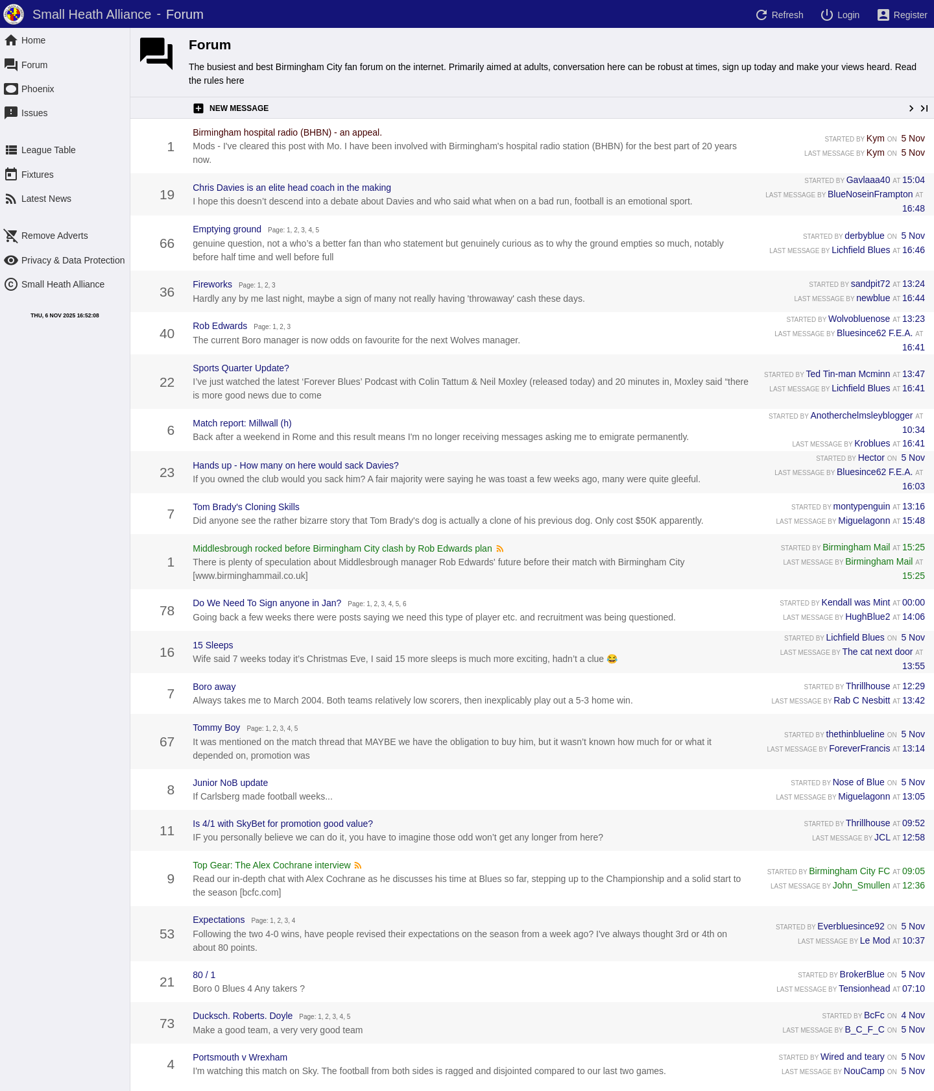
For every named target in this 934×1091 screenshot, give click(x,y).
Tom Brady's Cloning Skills (246, 507)
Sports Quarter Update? (241, 368)
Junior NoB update (230, 783)
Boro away (214, 686)
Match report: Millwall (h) (242, 423)
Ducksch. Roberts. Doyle (243, 1016)
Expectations (219, 919)
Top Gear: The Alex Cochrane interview (271, 865)
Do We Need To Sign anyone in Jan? (267, 603)
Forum (210, 44)
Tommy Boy (216, 727)
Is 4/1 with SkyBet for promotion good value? (283, 823)
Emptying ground (227, 229)
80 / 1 (204, 975)
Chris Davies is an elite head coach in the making (292, 187)
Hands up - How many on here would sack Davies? (296, 465)
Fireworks (212, 284)
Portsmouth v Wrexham (240, 1057)
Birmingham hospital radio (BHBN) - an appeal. (287, 132)
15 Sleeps (213, 645)
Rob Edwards (220, 326)
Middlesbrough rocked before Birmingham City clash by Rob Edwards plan (342, 548)
